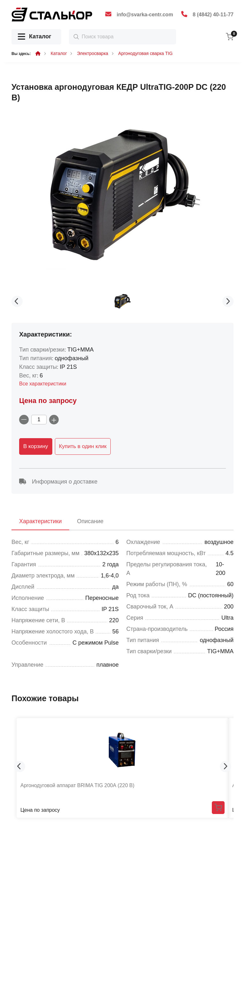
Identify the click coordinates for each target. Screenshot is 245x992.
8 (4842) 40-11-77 (213, 14)
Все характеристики (42, 383)
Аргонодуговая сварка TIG (145, 53)
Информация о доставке (58, 481)
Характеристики (40, 521)
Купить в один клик (83, 446)
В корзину (35, 446)
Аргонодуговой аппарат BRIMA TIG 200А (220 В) (77, 785)
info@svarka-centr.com (145, 14)
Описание (90, 521)
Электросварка (92, 53)
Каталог (34, 37)
